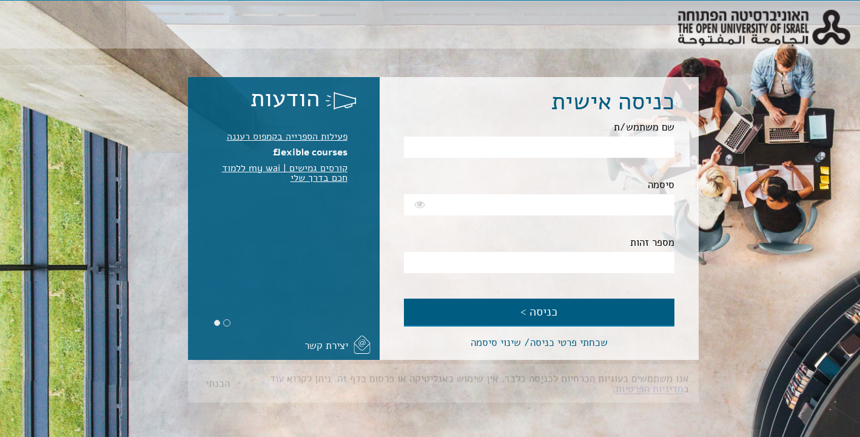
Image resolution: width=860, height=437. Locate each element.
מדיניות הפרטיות (650, 385)
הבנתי (218, 380)
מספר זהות (652, 242)
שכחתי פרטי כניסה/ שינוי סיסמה (539, 343)
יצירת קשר (326, 346)
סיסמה (661, 185)
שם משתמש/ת (644, 127)
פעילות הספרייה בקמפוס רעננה (287, 136)
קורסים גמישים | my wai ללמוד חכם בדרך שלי (285, 173)
